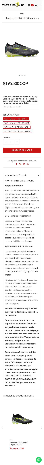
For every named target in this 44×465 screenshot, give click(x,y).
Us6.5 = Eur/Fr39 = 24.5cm (17, 131)
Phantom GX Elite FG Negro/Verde (19, 444)
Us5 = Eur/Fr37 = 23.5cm (16, 123)
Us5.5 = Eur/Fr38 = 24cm (16, 127)
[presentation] (2, 427)
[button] (19, 75)
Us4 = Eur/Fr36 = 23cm (15, 119)
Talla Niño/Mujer (11, 115)
